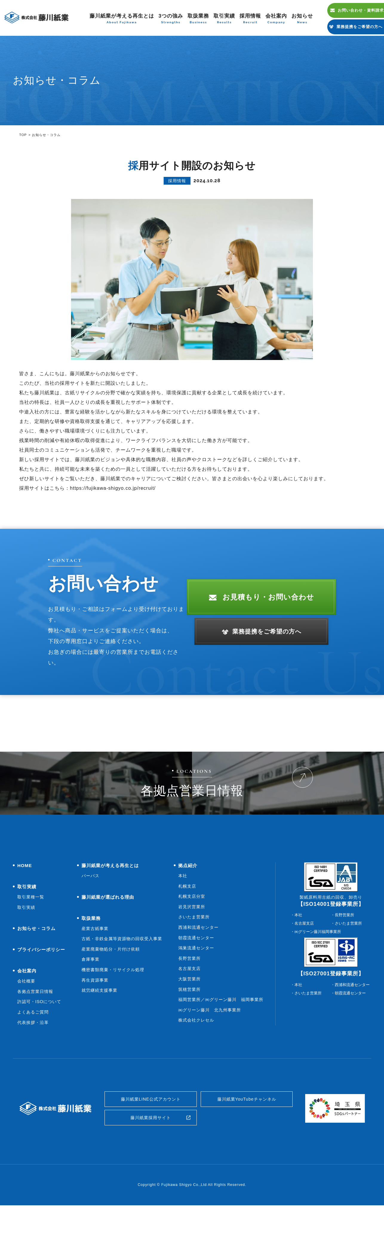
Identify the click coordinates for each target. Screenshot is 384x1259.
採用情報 (250, 19)
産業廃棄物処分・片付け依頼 (111, 996)
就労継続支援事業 (99, 1038)
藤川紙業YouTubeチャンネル (246, 1148)
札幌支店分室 (191, 944)
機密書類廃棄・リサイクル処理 (113, 1017)
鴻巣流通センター (196, 995)
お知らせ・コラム (36, 976)
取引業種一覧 (30, 944)
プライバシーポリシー (41, 997)
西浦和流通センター (198, 975)
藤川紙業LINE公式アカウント (151, 1148)
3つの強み (171, 19)
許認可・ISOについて (39, 1049)
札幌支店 (187, 933)
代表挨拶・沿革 (33, 1070)
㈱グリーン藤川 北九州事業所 (209, 1057)
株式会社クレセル (196, 1067)
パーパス (90, 923)
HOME (24, 913)
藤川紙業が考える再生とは (122, 19)
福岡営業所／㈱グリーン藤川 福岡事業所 (220, 1047)
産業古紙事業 (95, 976)
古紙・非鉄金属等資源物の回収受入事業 (122, 986)
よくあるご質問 (33, 1059)
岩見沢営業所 (191, 954)
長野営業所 (189, 1006)
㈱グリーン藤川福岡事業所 (317, 979)
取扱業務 (198, 19)
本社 (182, 923)
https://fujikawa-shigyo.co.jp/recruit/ (113, 488)
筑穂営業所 (189, 1037)
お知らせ (302, 19)
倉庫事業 (90, 1007)
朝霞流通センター (196, 985)
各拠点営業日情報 (35, 1039)
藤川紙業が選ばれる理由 (108, 944)
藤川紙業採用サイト (150, 1169)
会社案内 (276, 19)
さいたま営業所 (194, 964)
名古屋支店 (189, 1016)
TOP (23, 135)
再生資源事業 (95, 1027)
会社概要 (26, 1028)
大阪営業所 (189, 1026)
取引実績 (224, 19)
